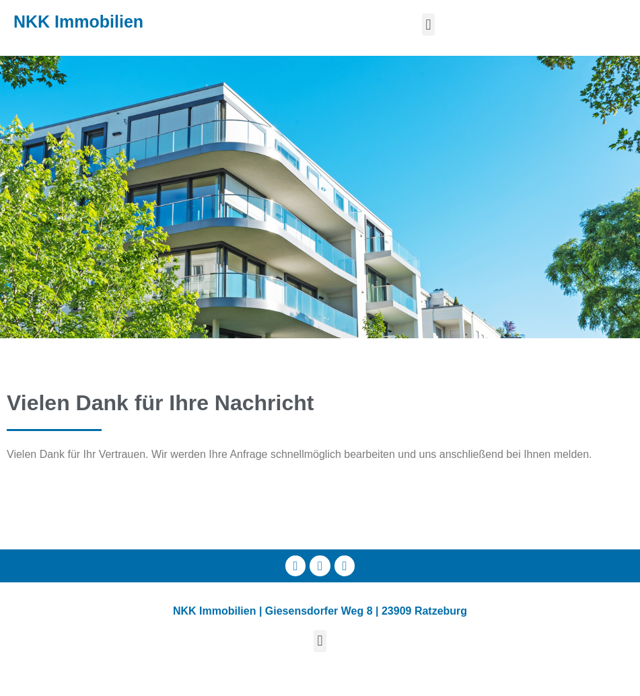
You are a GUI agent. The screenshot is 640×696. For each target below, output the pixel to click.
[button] (428, 24)
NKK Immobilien (78, 21)
